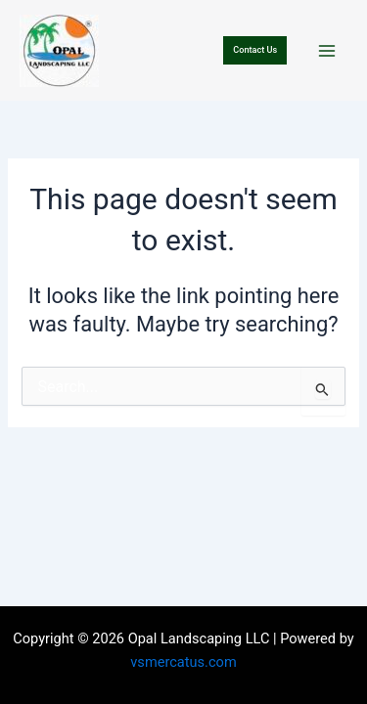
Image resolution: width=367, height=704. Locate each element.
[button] (255, 50)
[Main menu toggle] (326, 50)
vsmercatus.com (183, 662)
